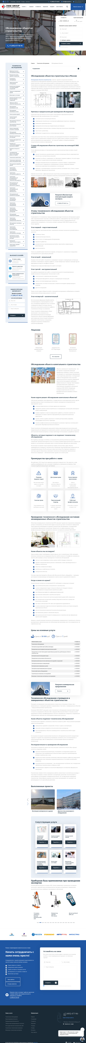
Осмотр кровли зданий (69, 833)
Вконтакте (76, 1039)
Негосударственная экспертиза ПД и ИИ (14, 1022)
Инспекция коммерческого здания (42, 808)
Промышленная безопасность (12, 1018)
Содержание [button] (36, 68)
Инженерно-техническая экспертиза (14, 1027)
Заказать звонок (79, 6)
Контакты (28, 1)
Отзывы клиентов (12, 980)
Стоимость (33, 1018)
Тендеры (33, 1022)
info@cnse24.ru (67, 1)
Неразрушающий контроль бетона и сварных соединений (41, 860)
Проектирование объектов (11, 1016)
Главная (33, 63)
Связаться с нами (68, 1020)
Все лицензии (55, 355)
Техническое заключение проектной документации (40, 834)
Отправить (16, 315)
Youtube (68, 1039)
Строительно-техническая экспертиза (14, 1024)
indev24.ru (35, 1039)
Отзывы (23, 1)
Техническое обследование (43, 63)
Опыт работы (11, 976)
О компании (13, 1)
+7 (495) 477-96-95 (54, 1)
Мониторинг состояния (54, 859)
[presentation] (27, 797)
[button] (34, 919)
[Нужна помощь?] (82, 1039)
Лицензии (33, 1020)
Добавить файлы (65, 40)
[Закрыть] (82, 1031)
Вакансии (18, 1)
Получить (62, 688)
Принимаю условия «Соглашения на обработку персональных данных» (58, 982)
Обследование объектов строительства (41, 79)
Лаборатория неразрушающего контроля (15, 1020)
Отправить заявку (71, 43)
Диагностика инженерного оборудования (66, 809)
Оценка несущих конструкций (55, 833)
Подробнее (42, 839)
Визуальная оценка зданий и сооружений (69, 860)
